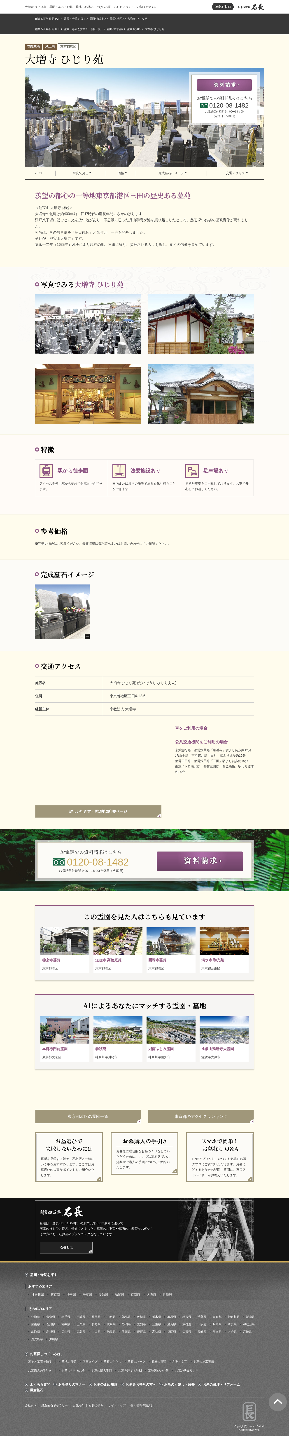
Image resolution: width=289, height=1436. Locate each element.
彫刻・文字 (179, 1361)
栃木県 (156, 1317)
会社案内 (31, 1405)
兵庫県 (167, 1294)
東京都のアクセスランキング (201, 1116)
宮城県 (81, 1317)
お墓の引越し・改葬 (179, 1384)
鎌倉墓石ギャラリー (54, 1405)
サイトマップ (117, 1405)
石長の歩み (96, 1405)
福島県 (126, 1317)
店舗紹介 (78, 1405)
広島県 (81, 1331)
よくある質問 (40, 1384)
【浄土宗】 (96, 29)
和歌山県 (249, 1324)
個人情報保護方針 (142, 1405)
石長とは (66, 1247)
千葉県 (87, 1294)
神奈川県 (37, 1294)
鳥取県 (35, 1331)
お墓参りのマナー (71, 1384)
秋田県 (96, 1317)
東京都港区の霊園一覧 (88, 1116)
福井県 (65, 1324)
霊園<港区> (117, 18)
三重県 (156, 1324)
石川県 (50, 1324)
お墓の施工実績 (203, 1361)
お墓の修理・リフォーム (221, 1384)
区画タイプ (90, 1361)
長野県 (96, 1324)
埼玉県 (71, 1294)
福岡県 (171, 1331)
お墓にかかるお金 (73, 1370)
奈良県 (232, 1324)
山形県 (111, 1317)
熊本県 (217, 1331)
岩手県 (65, 1317)
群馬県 (171, 1317)
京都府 (135, 1294)
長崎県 (202, 1331)
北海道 (35, 1317)
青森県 (50, 1317)
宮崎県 (247, 1331)
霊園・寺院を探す (75, 18)
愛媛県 (141, 1331)
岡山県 (65, 1331)
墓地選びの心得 (158, 1370)
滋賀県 (119, 1294)
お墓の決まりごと (186, 1370)
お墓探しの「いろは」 (47, 1354)
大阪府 (151, 1294)
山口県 (96, 1331)
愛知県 (103, 1294)
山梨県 (81, 1324)
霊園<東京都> (97, 18)
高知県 (156, 1331)
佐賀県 (186, 1331)
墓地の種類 (69, 1361)
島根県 (50, 1331)
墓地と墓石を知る (40, 1361)
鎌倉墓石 (36, 1390)
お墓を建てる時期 (130, 1370)
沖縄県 (53, 1339)
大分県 (232, 1331)
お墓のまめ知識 (105, 1384)
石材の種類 (158, 1361)
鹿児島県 (37, 1339)
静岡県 (126, 1324)
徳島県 (111, 1331)
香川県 (126, 1331)
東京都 (55, 1294)
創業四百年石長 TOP (47, 18)
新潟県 (250, 1317)
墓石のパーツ (136, 1361)
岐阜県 (111, 1324)
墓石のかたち (112, 1361)
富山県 (35, 1324)
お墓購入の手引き (40, 1370)
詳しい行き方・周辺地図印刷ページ (98, 811)
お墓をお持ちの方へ (141, 1384)
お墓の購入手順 (101, 1370)
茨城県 (141, 1317)
